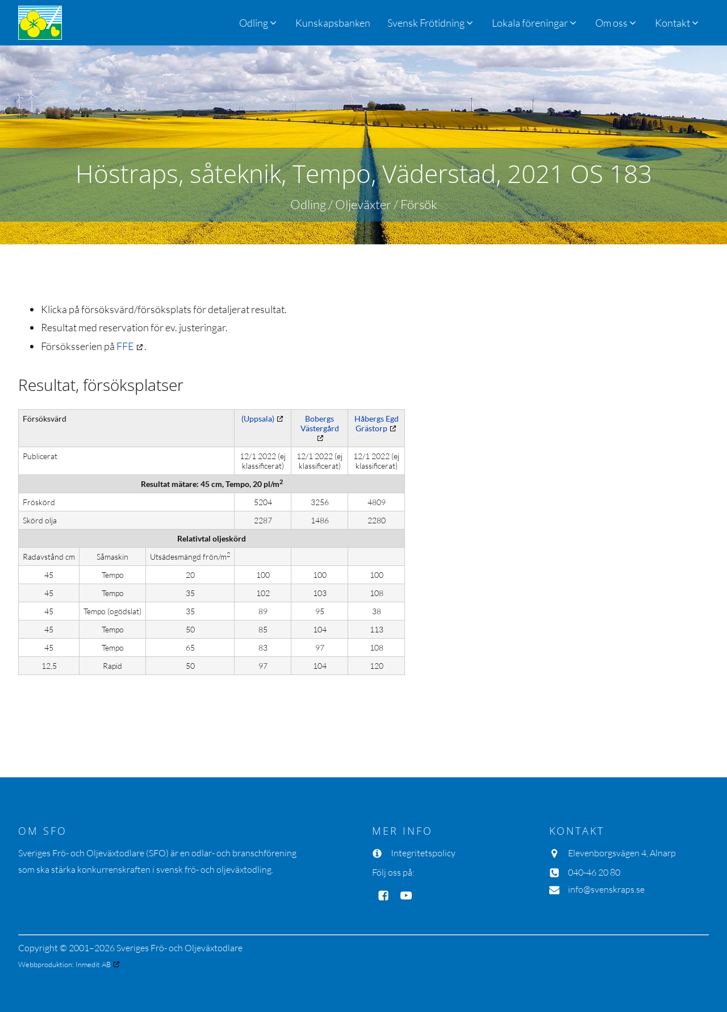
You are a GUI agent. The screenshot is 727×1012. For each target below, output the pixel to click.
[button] (431, 23)
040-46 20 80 (594, 872)
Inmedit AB (93, 964)
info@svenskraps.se (606, 889)
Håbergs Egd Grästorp (376, 423)
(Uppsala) (257, 418)
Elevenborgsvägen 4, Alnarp (622, 853)
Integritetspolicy (423, 853)
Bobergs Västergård (319, 423)
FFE (125, 346)
